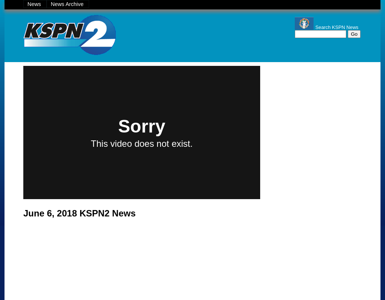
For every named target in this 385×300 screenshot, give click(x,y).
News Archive (68, 4)
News (34, 4)
